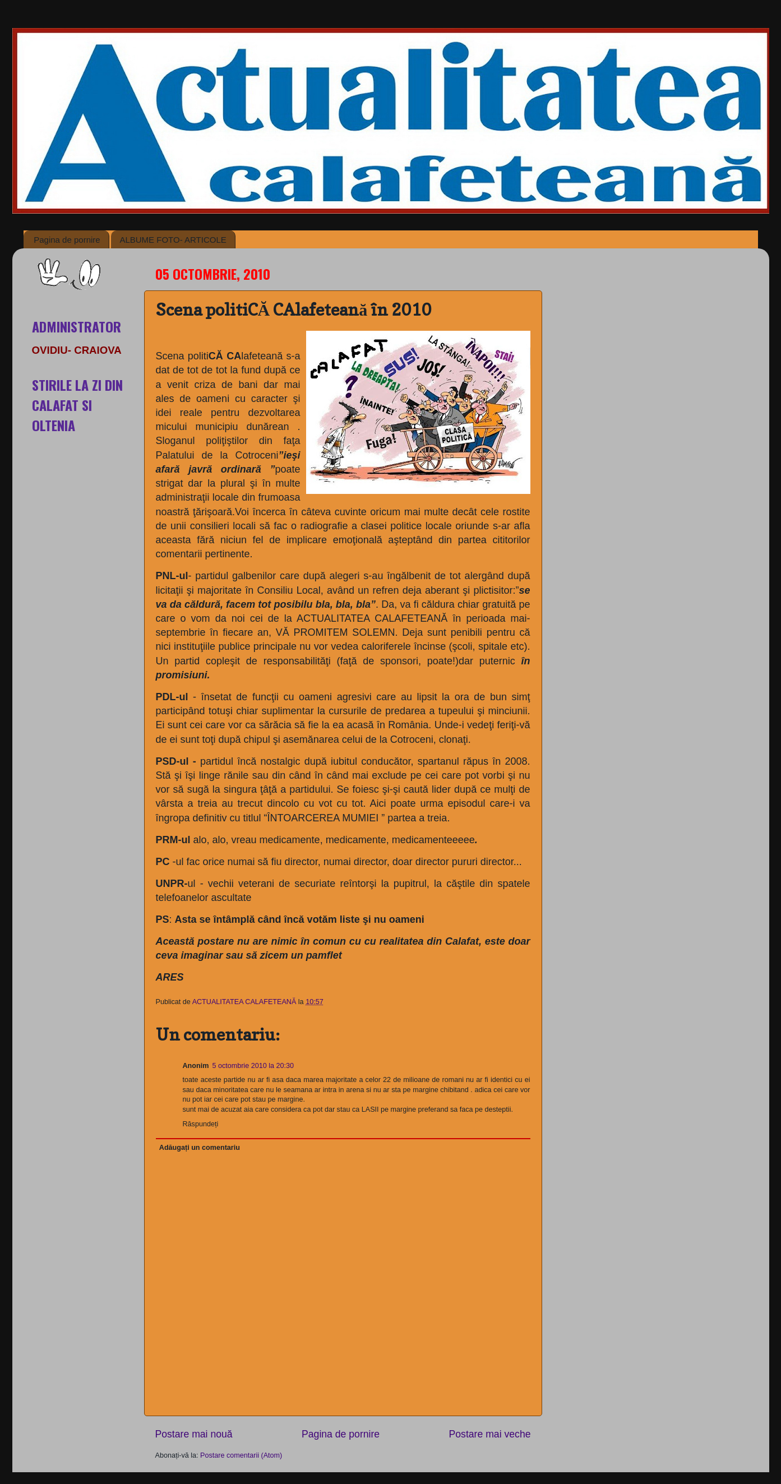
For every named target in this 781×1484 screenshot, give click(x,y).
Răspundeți (201, 1124)
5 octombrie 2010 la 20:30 (253, 1066)
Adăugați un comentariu (199, 1148)
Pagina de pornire (67, 239)
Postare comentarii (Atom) (241, 1455)
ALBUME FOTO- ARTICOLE (172, 239)
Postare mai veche (490, 1434)
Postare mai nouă (194, 1434)
